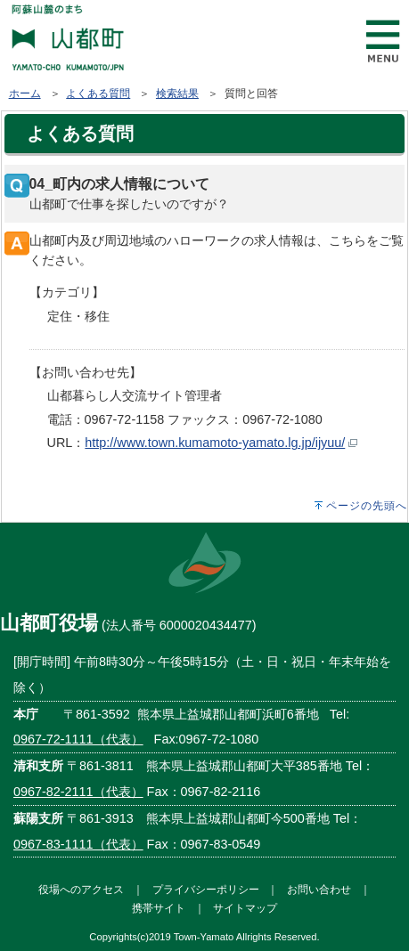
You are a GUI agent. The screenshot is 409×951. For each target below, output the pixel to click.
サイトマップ (245, 908)
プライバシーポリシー (205, 889)
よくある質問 (98, 93)
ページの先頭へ (366, 505)
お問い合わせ (319, 889)
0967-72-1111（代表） (78, 739)
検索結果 (177, 93)
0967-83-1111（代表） (78, 844)
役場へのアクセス (81, 889)
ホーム (25, 93)
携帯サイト (158, 908)
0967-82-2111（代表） (78, 791)
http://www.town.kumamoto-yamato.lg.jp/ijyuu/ (215, 442)
